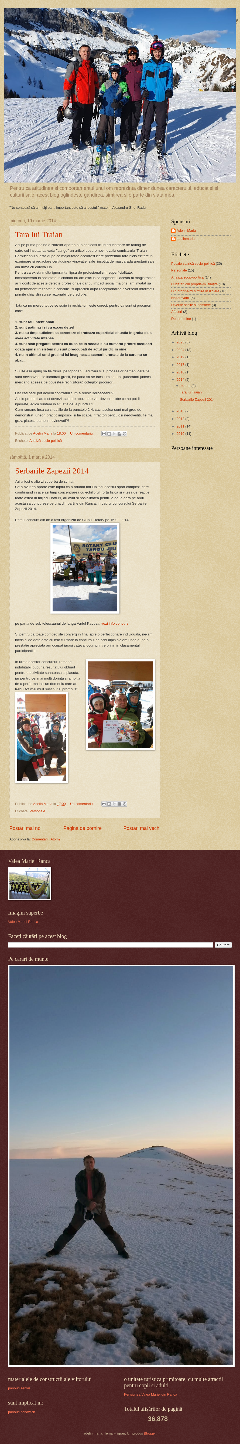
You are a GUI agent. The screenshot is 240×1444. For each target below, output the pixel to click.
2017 (181, 365)
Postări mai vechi (142, 828)
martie (186, 386)
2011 (181, 426)
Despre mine (181, 319)
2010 (181, 434)
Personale (37, 811)
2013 (181, 411)
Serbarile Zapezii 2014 (52, 470)
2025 (181, 342)
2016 (181, 372)
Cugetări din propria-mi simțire (194, 284)
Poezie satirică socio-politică (193, 263)
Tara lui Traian (39, 234)
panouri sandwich (21, 1412)
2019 (181, 357)
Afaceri (176, 312)
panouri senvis (19, 1388)
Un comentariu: (82, 433)
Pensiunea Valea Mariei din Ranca (150, 1394)
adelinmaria (186, 239)
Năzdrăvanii (180, 298)
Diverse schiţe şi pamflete (191, 305)
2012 (181, 419)
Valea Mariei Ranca (23, 922)
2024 (181, 350)
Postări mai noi (25, 828)
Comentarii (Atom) (46, 839)
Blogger (150, 1433)
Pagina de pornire (82, 828)
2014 (181, 379)
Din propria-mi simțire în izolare (195, 291)
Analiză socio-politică (45, 441)
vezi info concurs (115, 623)
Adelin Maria (186, 230)
